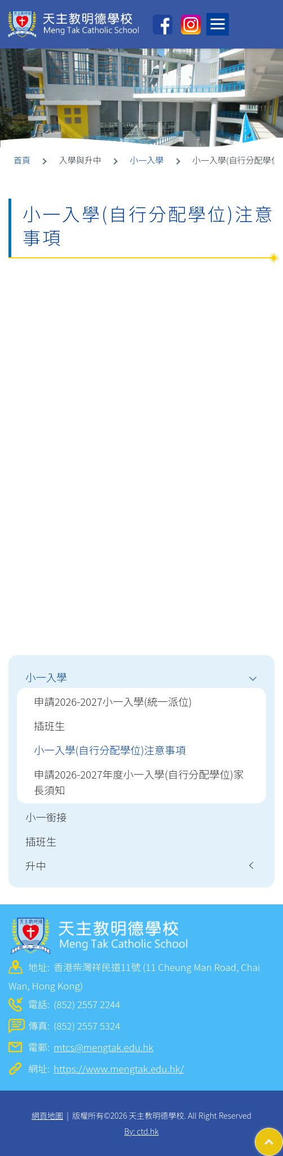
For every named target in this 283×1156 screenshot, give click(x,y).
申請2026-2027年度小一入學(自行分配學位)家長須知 (139, 782)
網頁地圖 (47, 1115)
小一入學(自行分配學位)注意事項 (109, 749)
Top (282, 1136)
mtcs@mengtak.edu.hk (103, 1047)
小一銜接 (46, 817)
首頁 (22, 160)
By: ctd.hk (141, 1131)
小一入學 (146, 160)
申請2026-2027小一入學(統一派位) (113, 701)
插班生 (49, 725)
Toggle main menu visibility (220, 21)
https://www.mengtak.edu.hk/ (119, 1068)
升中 (35, 865)
